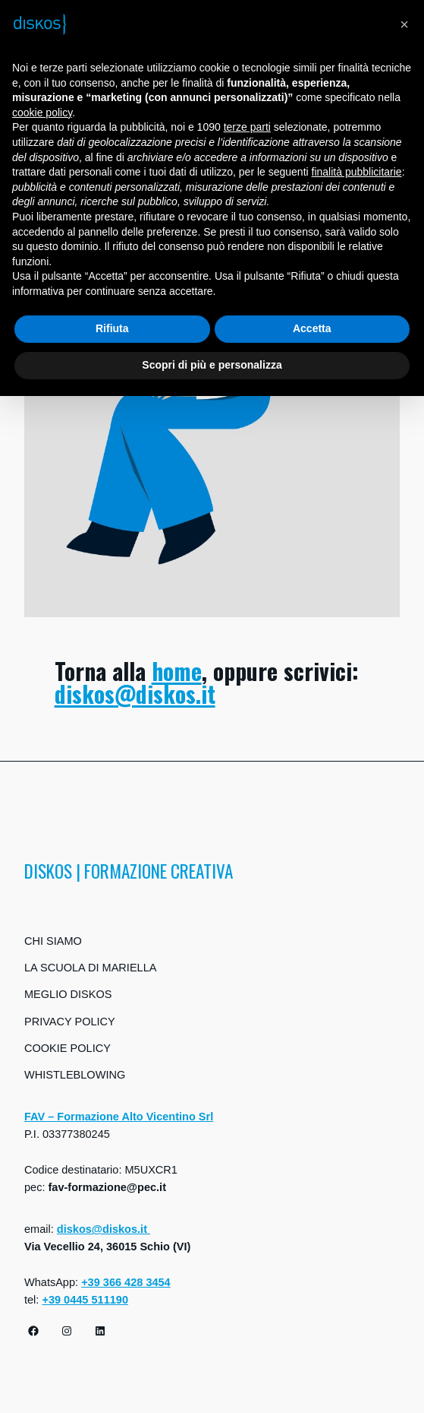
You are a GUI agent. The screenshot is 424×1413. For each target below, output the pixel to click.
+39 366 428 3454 (126, 1282)
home (177, 671)
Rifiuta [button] (112, 328)
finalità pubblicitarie (357, 172)
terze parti (247, 127)
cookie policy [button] (42, 112)
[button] (404, 24)
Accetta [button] (312, 328)
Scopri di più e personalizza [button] (211, 365)
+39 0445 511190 (85, 1300)
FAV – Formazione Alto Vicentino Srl (118, 1116)
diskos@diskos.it (135, 693)
